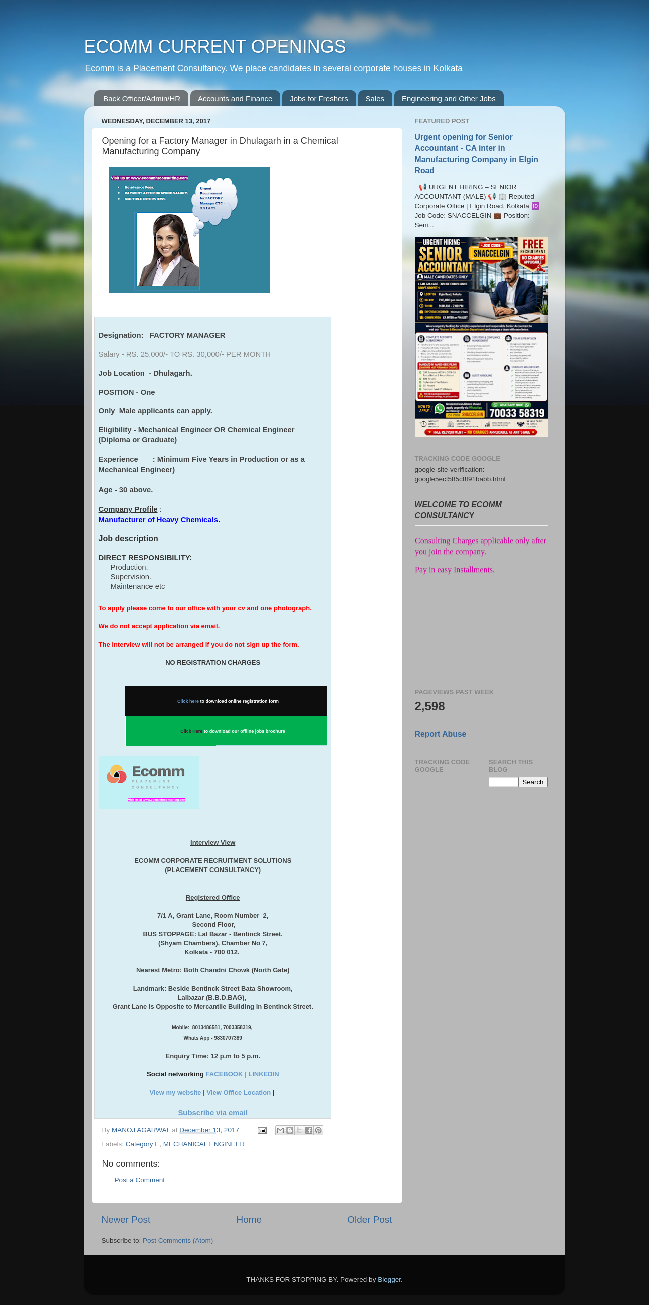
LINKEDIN (263, 1074)
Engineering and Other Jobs (449, 98)
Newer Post (126, 1219)
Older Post (369, 1219)
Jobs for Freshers (319, 98)
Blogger (389, 1279)
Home (249, 1219)
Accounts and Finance (235, 98)
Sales (375, 98)
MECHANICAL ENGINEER (204, 1144)
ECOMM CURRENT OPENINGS (215, 46)
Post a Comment (140, 1180)
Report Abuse (441, 734)
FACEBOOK (224, 1074)
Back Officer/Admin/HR (141, 98)
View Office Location (238, 1092)
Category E (143, 1144)
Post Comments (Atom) (178, 1240)
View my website (175, 1092)
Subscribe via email (213, 1113)
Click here (188, 701)
